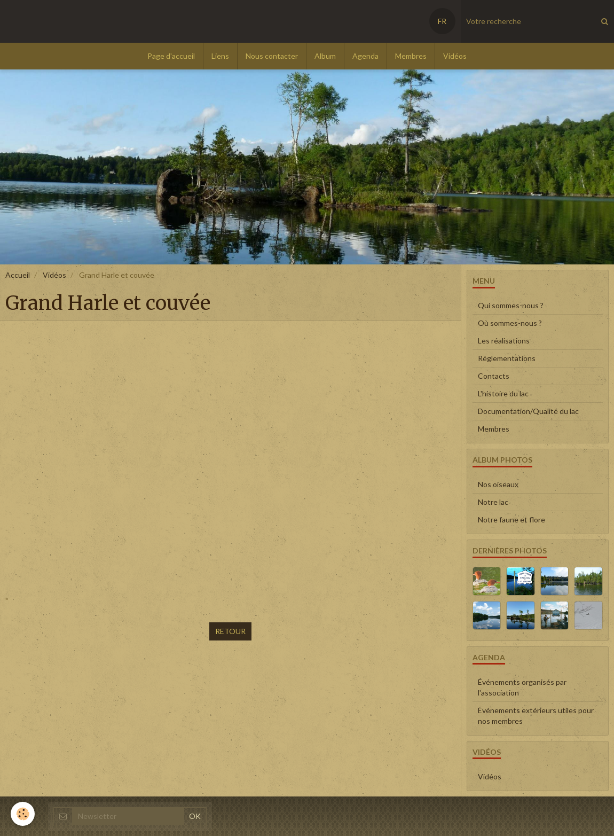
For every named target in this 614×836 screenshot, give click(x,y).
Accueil (17, 274)
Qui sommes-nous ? (511, 305)
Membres (411, 55)
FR (442, 21)
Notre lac (493, 501)
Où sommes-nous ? (510, 322)
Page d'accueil (171, 55)
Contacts (493, 375)
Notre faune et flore (511, 519)
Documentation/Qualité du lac (528, 411)
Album (325, 55)
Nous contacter (272, 55)
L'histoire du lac (503, 393)
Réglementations (507, 358)
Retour (230, 631)
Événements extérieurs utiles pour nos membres (536, 715)
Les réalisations (504, 340)
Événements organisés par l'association (522, 687)
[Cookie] (23, 814)
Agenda (365, 55)
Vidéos (455, 55)
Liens (220, 55)
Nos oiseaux (498, 484)
